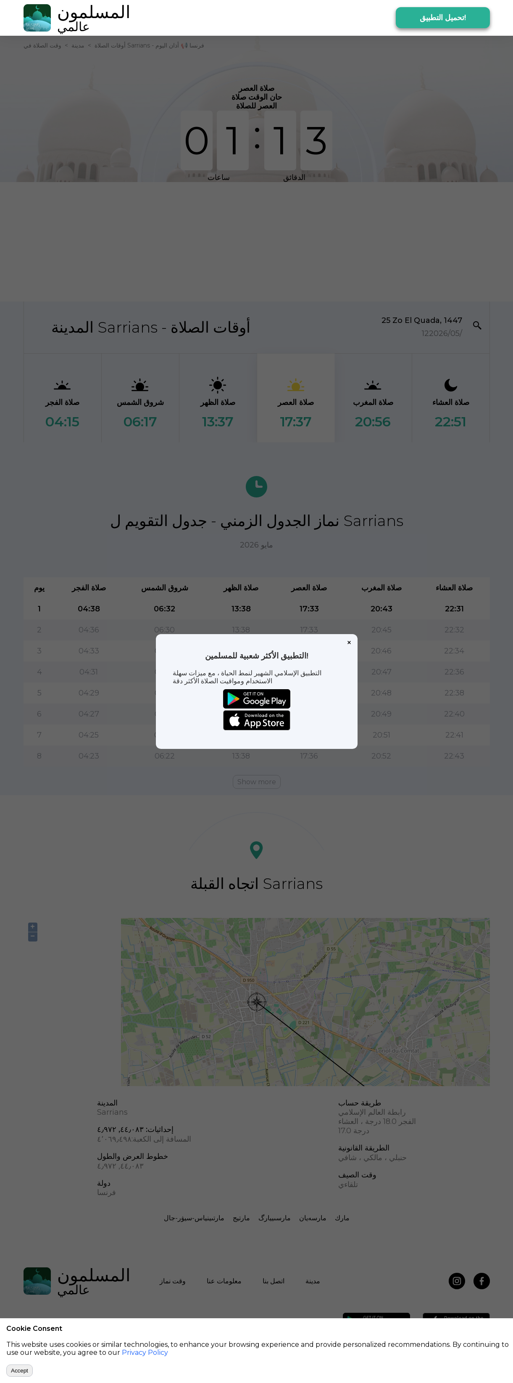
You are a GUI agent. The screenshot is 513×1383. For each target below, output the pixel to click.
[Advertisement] (257, 241)
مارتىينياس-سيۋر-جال (194, 1218)
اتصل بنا (273, 1281)
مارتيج (241, 1218)
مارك (342, 1218)
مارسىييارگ (274, 1218)
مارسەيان (312, 1218)
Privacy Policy (145, 1353)
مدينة (77, 45)
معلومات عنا (224, 1281)
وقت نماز (173, 1281)
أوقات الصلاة (110, 45)
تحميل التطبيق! (443, 17)
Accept (19, 1370)
